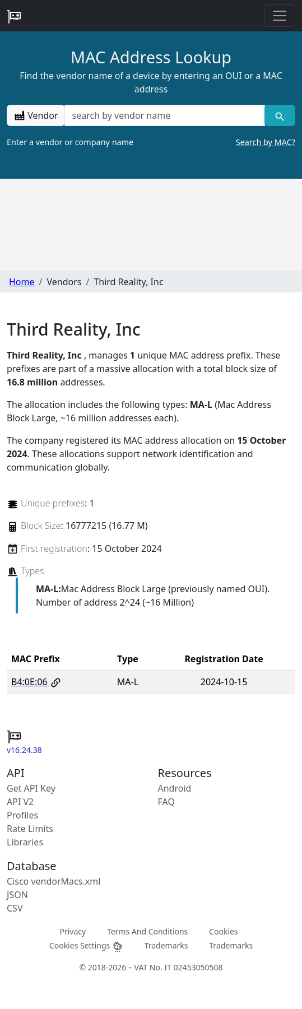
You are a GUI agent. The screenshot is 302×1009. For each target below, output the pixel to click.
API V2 (20, 802)
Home (22, 282)
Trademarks (166, 945)
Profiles (22, 815)
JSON (17, 895)
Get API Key (31, 788)
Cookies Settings (86, 946)
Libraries (25, 842)
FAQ (166, 802)
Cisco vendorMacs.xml (53, 881)
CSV (15, 908)
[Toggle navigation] (279, 15)
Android (175, 788)
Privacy (72, 931)
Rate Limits (30, 828)
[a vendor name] (164, 115)
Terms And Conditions (147, 931)
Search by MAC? (265, 142)
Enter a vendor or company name (151, 142)
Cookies (223, 931)
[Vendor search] (279, 115)
